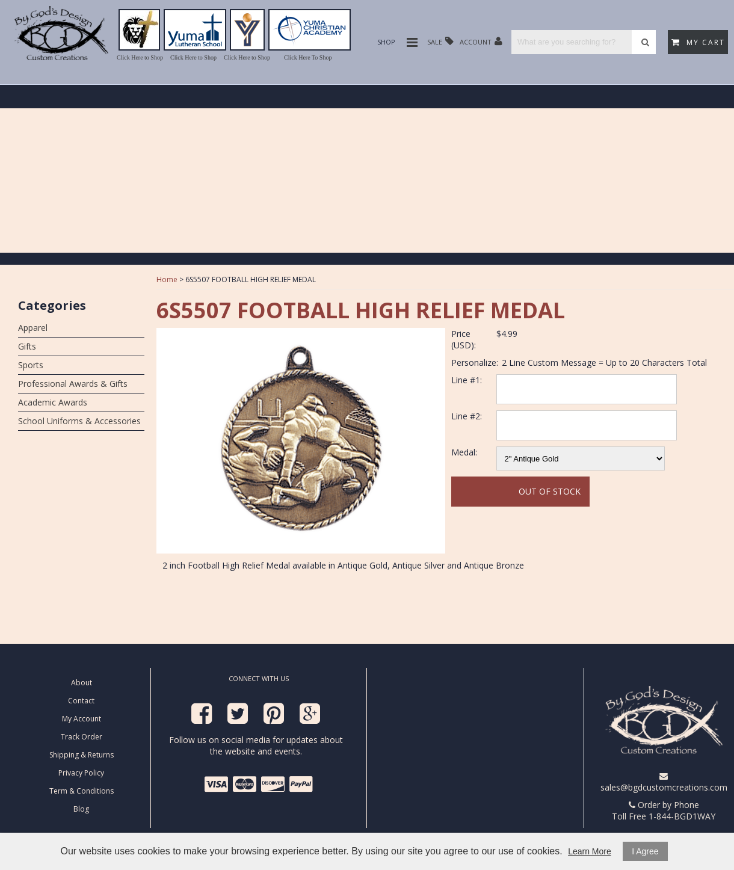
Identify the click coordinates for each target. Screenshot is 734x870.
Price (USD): (463, 339)
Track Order (81, 737)
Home (166, 279)
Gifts (27, 346)
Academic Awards (52, 402)
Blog (81, 809)
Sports (30, 365)
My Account (81, 719)
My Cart (698, 42)
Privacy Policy (81, 773)
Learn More (589, 851)
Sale (440, 41)
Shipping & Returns (81, 755)
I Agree (645, 851)
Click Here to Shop (140, 57)
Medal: (464, 452)
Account (481, 41)
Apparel (33, 327)
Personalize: (474, 362)
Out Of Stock (550, 491)
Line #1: (466, 380)
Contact (81, 701)
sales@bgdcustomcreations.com (663, 782)
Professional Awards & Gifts (73, 383)
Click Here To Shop (308, 57)
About (81, 682)
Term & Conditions (81, 791)
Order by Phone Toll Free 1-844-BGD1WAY (663, 810)
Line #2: (466, 416)
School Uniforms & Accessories (79, 421)
